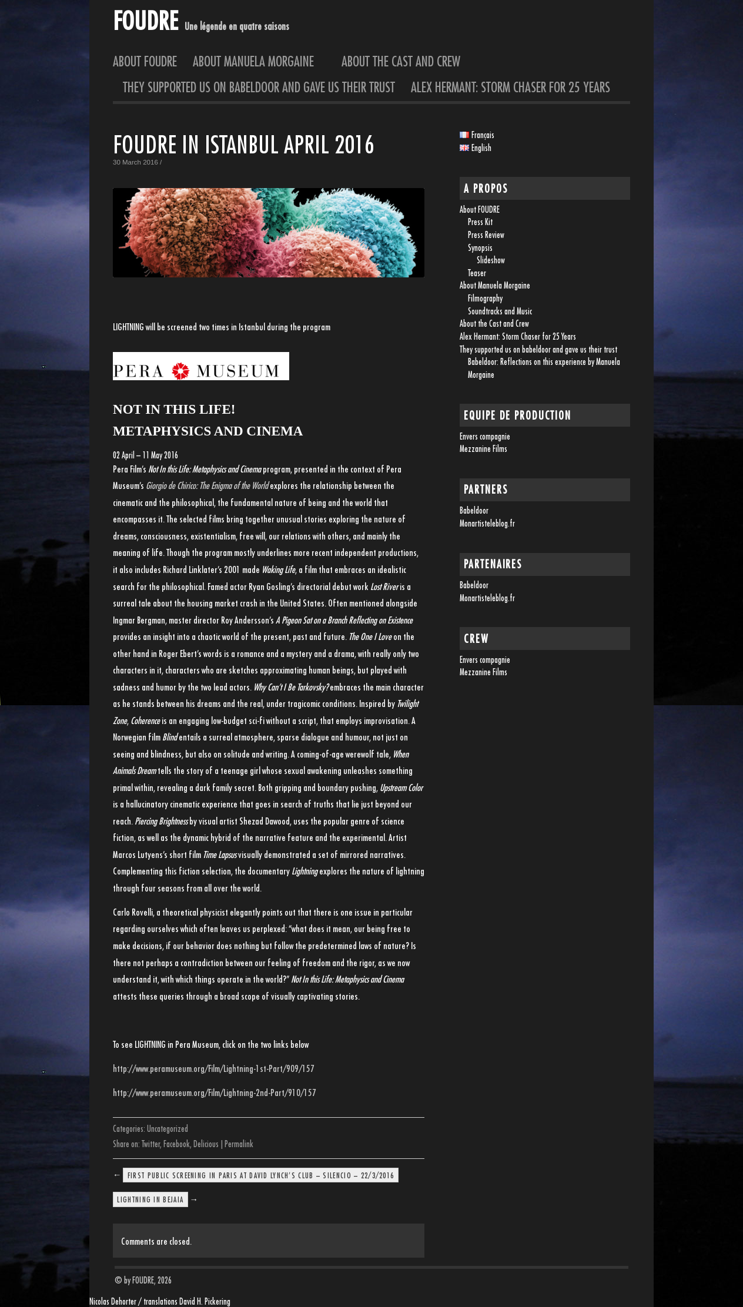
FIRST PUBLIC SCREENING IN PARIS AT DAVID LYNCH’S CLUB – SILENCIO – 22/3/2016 (261, 1174)
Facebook (176, 1144)
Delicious (206, 1144)
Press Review (486, 235)
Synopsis (480, 248)
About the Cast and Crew (401, 61)
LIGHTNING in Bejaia (150, 1199)
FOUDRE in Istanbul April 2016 (243, 144)
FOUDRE (145, 20)
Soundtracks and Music (500, 311)
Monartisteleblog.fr (487, 523)
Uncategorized (167, 1129)
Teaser (477, 273)
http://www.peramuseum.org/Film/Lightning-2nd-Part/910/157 (214, 1092)
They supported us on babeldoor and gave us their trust (259, 87)
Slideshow (491, 260)
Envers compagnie (485, 436)
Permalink (239, 1144)
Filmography (485, 298)
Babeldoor (474, 510)
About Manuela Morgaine (259, 61)
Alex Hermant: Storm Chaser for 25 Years (510, 87)
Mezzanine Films (483, 449)
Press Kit (480, 222)
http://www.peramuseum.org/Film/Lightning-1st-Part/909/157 (213, 1068)
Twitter (151, 1144)
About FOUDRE (145, 61)
